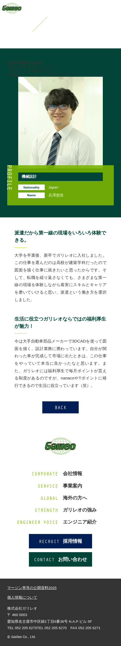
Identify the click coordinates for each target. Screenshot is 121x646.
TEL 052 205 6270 (52, 628)
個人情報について (22, 597)
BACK (60, 407)
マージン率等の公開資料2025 (31, 588)
